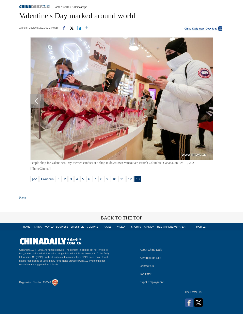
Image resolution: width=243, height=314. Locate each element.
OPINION (149, 226)
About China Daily (151, 249)
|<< (34, 179)
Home (56, 7)
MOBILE (200, 226)
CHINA (38, 226)
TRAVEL (106, 226)
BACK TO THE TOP (122, 217)
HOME (26, 226)
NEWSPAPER (177, 226)
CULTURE (92, 226)
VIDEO (121, 226)
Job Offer (145, 274)
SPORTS (136, 226)
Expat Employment (152, 282)
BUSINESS (62, 226)
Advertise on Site (150, 257)
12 (130, 179)
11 (122, 179)
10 (114, 179)
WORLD (49, 226)
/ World (65, 7)
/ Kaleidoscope (78, 7)
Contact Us (147, 266)
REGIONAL (163, 226)
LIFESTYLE (77, 226)
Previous (47, 179)
